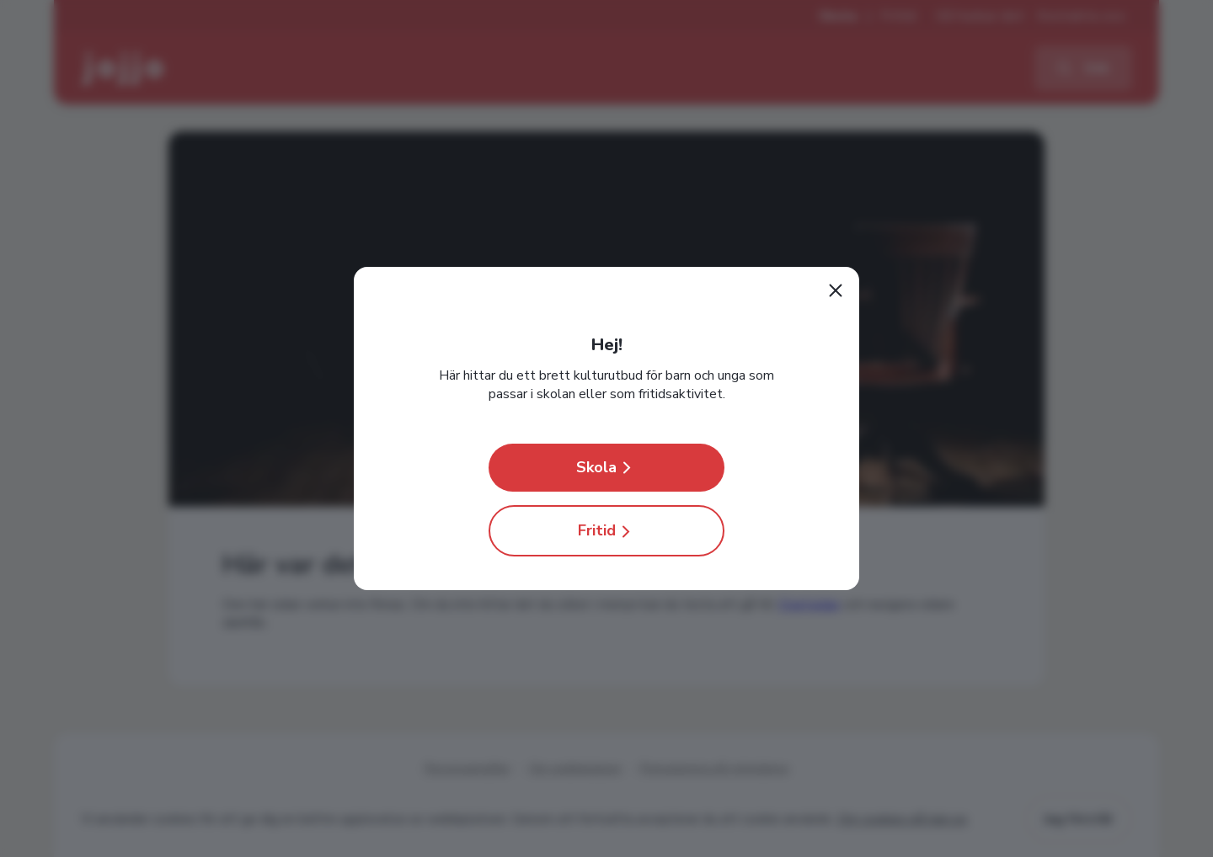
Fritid (607, 530)
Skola (606, 467)
